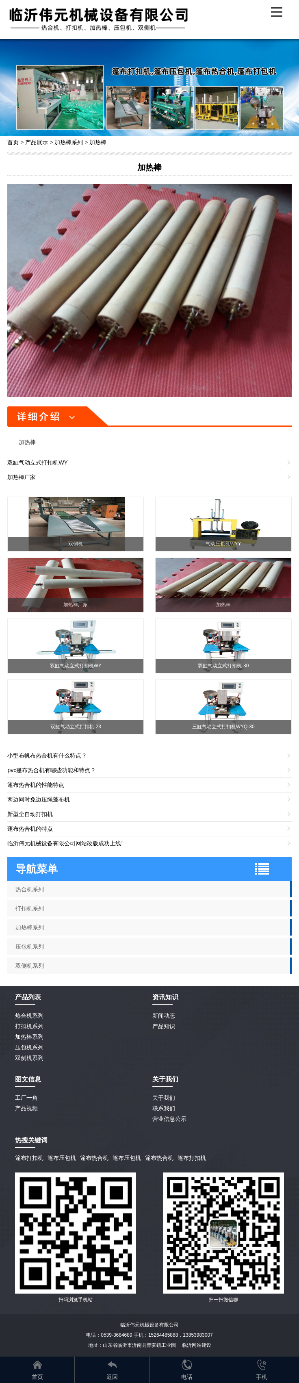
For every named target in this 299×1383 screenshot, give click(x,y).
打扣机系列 (29, 908)
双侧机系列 (29, 965)
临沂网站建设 (196, 1345)
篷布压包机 (62, 1158)
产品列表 (28, 997)
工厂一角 (26, 1097)
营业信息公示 (169, 1119)
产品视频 (26, 1108)
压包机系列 (29, 946)
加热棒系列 (68, 142)
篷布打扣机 (29, 1158)
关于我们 (163, 1097)
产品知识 (163, 1026)
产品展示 (36, 142)
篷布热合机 (94, 1158)
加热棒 (97, 142)
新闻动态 (163, 1015)
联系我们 (163, 1108)
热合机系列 (29, 889)
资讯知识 (165, 997)
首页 (13, 142)
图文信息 (28, 1079)
